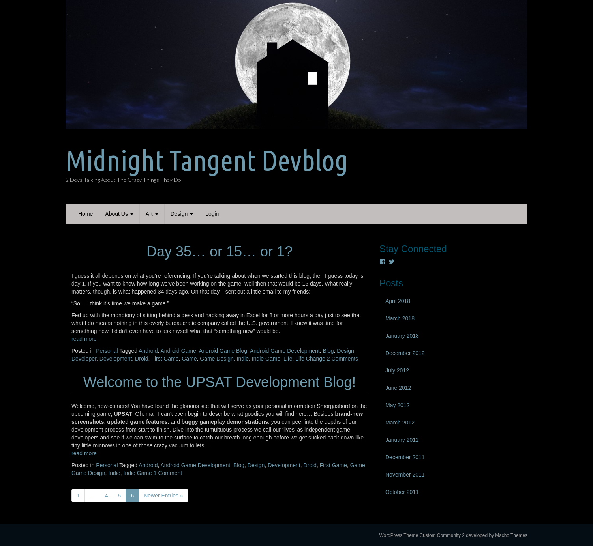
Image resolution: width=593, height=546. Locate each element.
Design (182, 214)
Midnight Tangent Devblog (207, 160)
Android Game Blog (223, 351)
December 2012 (405, 353)
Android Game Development (285, 351)
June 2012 (398, 388)
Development (115, 358)
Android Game (178, 351)
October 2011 (402, 492)
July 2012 (397, 370)
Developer (83, 358)
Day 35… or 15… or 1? (219, 251)
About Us (119, 214)
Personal (107, 351)
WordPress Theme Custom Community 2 (422, 535)
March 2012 (400, 422)
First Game (164, 358)
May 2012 (397, 405)
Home (85, 214)
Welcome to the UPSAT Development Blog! (219, 382)
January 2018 (402, 336)
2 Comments (342, 358)
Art (152, 214)
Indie (243, 358)
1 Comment (168, 473)
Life (288, 358)
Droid (141, 358)
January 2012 (402, 440)
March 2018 (400, 318)
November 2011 (405, 474)
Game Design (217, 358)
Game (189, 358)
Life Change (310, 358)
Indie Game (266, 358)
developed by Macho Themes (496, 535)
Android (148, 351)
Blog (328, 351)
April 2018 (397, 301)
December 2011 (405, 457)
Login (212, 214)
